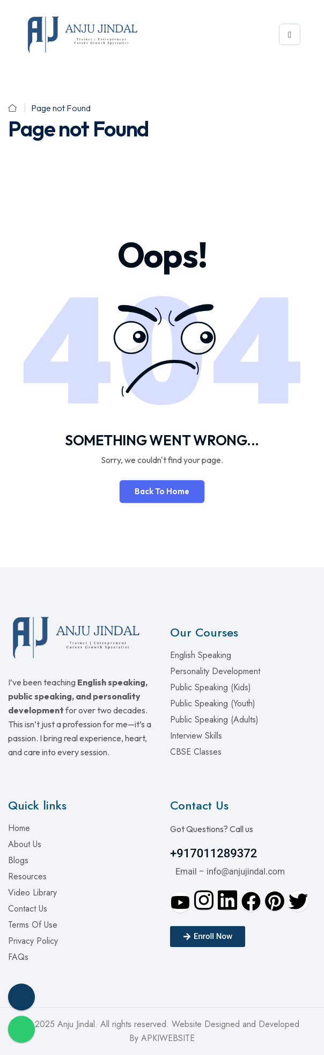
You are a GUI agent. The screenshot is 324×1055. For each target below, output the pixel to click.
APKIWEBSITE (168, 1038)
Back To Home (162, 491)
